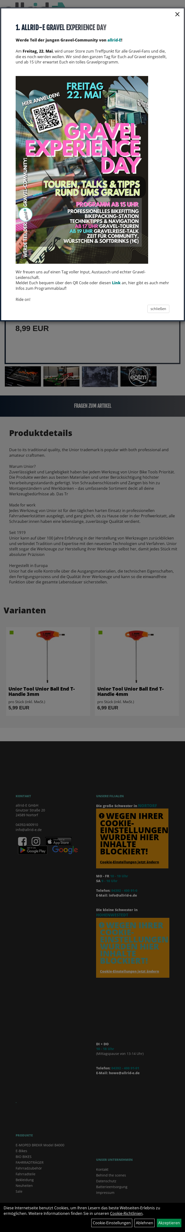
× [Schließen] (177, 14)
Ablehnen (144, 1222)
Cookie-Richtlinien (126, 1213)
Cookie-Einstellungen (112, 1222)
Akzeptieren (169, 1222)
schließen (158, 308)
